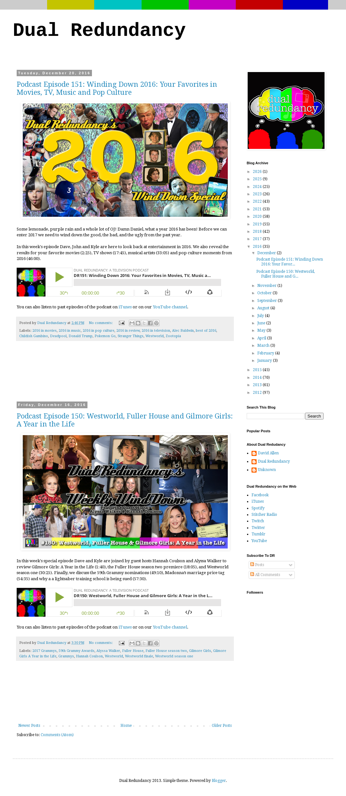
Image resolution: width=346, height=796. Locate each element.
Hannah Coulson (89, 656)
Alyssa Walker (108, 651)
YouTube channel (170, 307)
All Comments (265, 575)
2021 (258, 209)
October (265, 293)
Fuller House (133, 651)
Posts (257, 565)
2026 (258, 171)
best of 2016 (206, 331)
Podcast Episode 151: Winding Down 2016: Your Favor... (289, 261)
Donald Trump (81, 336)
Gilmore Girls (200, 651)
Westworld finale (139, 656)
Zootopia (173, 336)
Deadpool (58, 336)
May (262, 330)
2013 (258, 385)
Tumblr (258, 534)
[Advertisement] (125, 375)
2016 (258, 246)
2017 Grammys (44, 651)
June (261, 323)
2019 (258, 224)
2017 (258, 239)
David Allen (268, 453)
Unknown (267, 469)
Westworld (154, 336)
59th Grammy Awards (77, 651)
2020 (258, 216)
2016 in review (128, 331)
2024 (258, 186)
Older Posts (222, 725)
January (265, 360)
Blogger (219, 780)
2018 (258, 231)
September (267, 300)
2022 (258, 201)
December (267, 253)
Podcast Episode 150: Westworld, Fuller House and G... (285, 273)
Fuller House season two (166, 651)
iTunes (125, 307)
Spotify (258, 508)
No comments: (101, 323)
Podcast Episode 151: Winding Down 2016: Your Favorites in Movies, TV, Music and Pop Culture (117, 88)
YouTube (259, 541)
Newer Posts (29, 725)
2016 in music (70, 331)
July (261, 315)
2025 (258, 179)
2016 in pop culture (98, 331)
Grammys (66, 656)
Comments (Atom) (57, 735)
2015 (258, 370)
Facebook (260, 495)
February (266, 353)
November (267, 285)
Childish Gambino (33, 336)
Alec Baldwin (183, 331)
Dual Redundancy (99, 31)
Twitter (258, 527)
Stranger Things (131, 336)
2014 (258, 377)
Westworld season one (174, 656)
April (262, 338)
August (263, 308)
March (263, 345)
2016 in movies (44, 331)
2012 (258, 392)
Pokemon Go (105, 336)
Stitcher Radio (264, 514)
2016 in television (156, 331)
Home (126, 725)
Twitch (257, 521)
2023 (258, 194)
